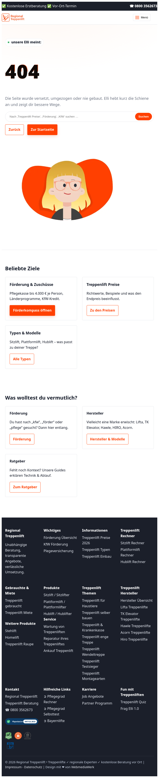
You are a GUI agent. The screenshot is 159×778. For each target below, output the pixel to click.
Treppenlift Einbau (96, 556)
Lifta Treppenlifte (134, 607)
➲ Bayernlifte (54, 720)
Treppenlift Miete (18, 612)
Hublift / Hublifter (58, 613)
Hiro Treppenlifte (134, 639)
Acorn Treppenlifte (135, 632)
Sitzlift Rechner (132, 543)
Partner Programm (97, 703)
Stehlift (10, 630)
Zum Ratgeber (25, 487)
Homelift (12, 637)
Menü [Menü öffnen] (141, 17)
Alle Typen (22, 359)
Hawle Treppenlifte (136, 626)
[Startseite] (13, 17)
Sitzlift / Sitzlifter (56, 595)
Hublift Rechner (133, 561)
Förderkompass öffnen (32, 310)
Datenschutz (33, 767)
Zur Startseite (42, 129)
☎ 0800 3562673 (143, 6)
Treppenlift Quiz (133, 702)
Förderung (22, 439)
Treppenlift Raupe (19, 644)
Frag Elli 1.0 (130, 708)
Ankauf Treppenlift (58, 650)
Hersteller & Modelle (107, 439)
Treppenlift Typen (96, 549)
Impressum (13, 767)
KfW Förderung (56, 544)
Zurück (14, 129)
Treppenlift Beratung (21, 703)
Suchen (143, 116)
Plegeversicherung (58, 551)
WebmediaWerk (82, 767)
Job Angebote (93, 696)
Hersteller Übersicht (137, 600)
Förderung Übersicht (60, 537)
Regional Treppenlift (21, 696)
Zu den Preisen (102, 310)
